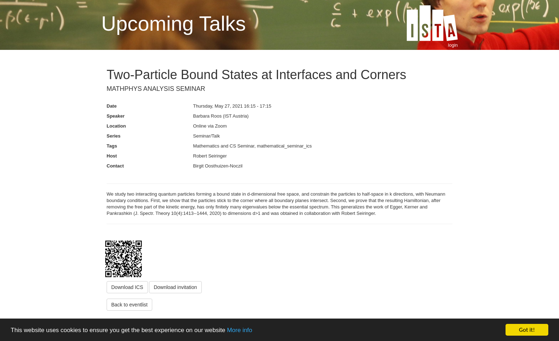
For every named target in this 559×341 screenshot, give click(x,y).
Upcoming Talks (173, 23)
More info (239, 330)
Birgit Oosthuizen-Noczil (218, 166)
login (453, 45)
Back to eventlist (129, 305)
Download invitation (175, 287)
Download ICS (127, 287)
